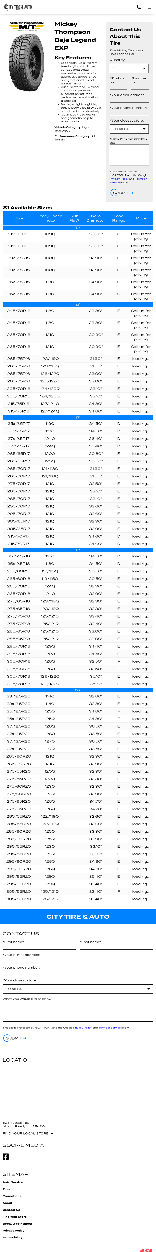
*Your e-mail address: (21, 955)
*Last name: (138, 80)
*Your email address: (127, 95)
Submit (121, 193)
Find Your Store (15, 1217)
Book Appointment (17, 1224)
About (7, 1203)
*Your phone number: (128, 108)
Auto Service (13, 1182)
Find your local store (26, 1133)
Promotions (12, 1196)
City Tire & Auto (78, 916)
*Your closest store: (127, 120)
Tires (6, 1189)
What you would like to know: (27, 999)
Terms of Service (110, 1027)
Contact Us (11, 1210)
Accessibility (13, 1237)
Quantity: (118, 60)
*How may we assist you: (128, 141)
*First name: (117, 80)
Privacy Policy (119, 178)
